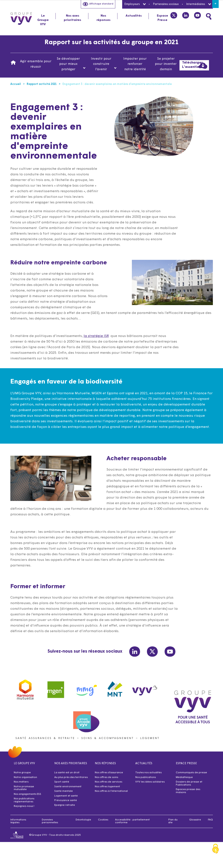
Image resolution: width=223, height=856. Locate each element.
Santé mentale (63, 791)
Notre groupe (22, 772)
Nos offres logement (107, 786)
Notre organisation (25, 777)
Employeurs (134, 4)
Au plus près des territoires (71, 777)
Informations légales (18, 821)
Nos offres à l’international (111, 791)
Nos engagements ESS (27, 794)
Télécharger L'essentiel (194, 65)
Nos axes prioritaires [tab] (72, 18)
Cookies (103, 820)
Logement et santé (66, 796)
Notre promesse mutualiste (24, 788)
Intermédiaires (198, 4)
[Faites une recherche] (209, 16)
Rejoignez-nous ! (24, 806)
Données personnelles (50, 821)
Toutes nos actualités (148, 772)
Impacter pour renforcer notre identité (135, 64)
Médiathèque (184, 777)
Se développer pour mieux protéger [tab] (71, 64)
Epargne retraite (64, 805)
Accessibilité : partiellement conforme (132, 821)
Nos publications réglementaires (24, 800)
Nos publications (145, 777)
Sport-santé (61, 782)
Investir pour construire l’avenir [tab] (103, 64)
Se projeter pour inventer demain (166, 64)
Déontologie (83, 820)
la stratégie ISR (98, 346)
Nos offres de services (108, 782)
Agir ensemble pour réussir (35, 64)
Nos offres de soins (106, 777)
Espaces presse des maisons (188, 791)
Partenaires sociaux (166, 4)
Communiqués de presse (191, 772)
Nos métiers (21, 782)
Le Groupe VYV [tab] (43, 20)
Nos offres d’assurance (109, 772)
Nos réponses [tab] (104, 18)
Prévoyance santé (65, 800)
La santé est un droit (67, 772)
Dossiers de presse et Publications (189, 783)
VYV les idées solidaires (150, 782)
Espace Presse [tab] (162, 18)
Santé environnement (67, 786)
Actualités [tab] (134, 15)
